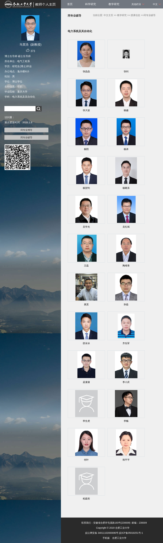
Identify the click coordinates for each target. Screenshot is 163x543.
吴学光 (86, 226)
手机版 (106, 538)
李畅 (126, 421)
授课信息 (135, 15)
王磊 (86, 265)
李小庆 (126, 382)
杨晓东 (126, 188)
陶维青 (126, 265)
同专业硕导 (26, 137)
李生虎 (86, 421)
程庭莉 (86, 498)
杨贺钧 (86, 188)
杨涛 (126, 149)
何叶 (86, 459)
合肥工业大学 (119, 538)
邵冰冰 (86, 343)
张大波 (86, 110)
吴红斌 (126, 226)
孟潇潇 (86, 382)
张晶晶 (86, 71)
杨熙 (86, 149)
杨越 (126, 110)
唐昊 (86, 304)
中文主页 (108, 15)
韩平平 (126, 459)
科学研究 (90, 4)
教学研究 (113, 4)
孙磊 (126, 304)
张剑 (126, 71)
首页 (70, 4)
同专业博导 (26, 130)
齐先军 (126, 343)
